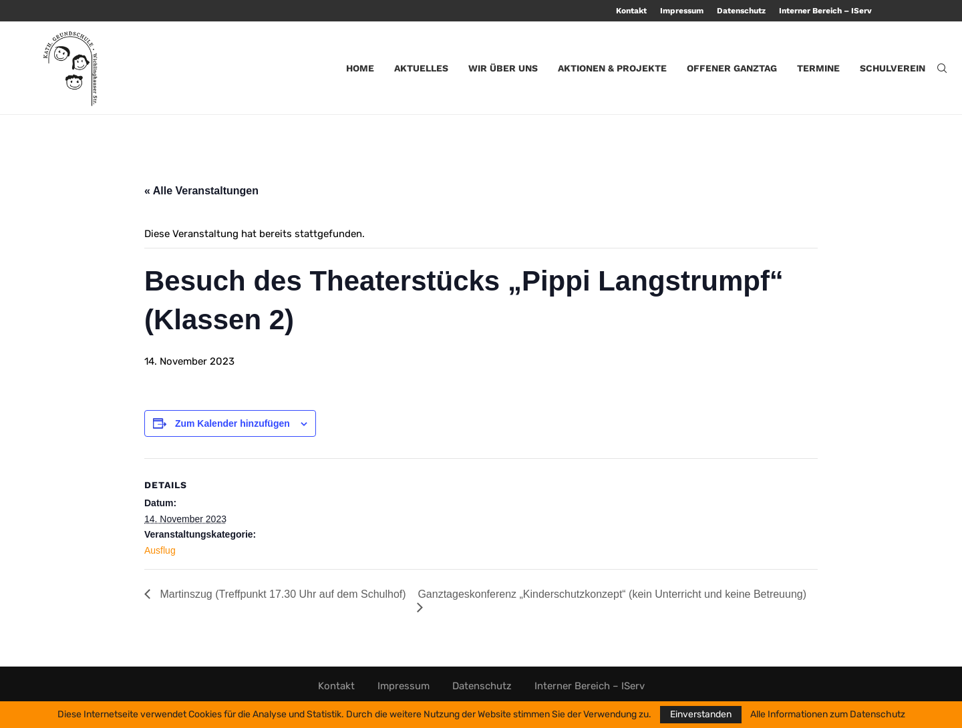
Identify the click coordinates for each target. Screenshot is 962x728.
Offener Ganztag (732, 68)
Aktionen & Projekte (612, 68)
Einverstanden (701, 714)
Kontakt (631, 10)
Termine (818, 68)
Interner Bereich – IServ (825, 10)
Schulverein (892, 68)
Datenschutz (741, 10)
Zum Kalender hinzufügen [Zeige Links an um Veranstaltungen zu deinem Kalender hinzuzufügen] (232, 423)
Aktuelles (421, 68)
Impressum (681, 10)
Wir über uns (503, 68)
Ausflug (160, 550)
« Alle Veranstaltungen (201, 190)
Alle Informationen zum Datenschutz (827, 714)
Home (360, 68)
